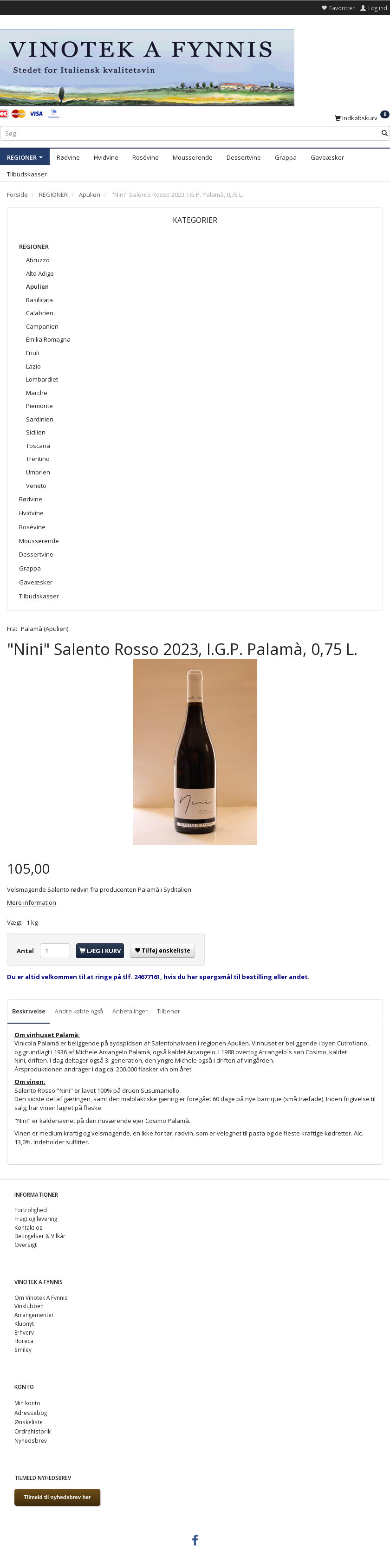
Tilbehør (168, 1011)
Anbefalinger (130, 1011)
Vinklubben (29, 1306)
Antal (26, 951)
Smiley (23, 1349)
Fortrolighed (30, 1209)
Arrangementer (34, 1314)
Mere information (31, 902)
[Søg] (385, 133)
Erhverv (24, 1332)
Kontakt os (28, 1227)
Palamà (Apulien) (44, 628)
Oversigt (25, 1244)
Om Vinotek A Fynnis (41, 1297)
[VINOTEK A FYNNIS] (147, 66)
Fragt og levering (35, 1218)
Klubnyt (24, 1323)
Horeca (23, 1340)
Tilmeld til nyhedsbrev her (57, 1497)
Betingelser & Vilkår (39, 1235)
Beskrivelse (29, 1011)
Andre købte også (79, 1011)
